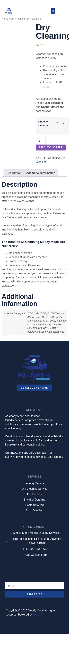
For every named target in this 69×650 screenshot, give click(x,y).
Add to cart (51, 147)
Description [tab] (13, 173)
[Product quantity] (41, 141)
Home (5, 18)
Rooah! (37, 614)
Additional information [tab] (40, 173)
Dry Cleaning (18, 18)
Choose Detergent (44, 123)
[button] (53, 11)
